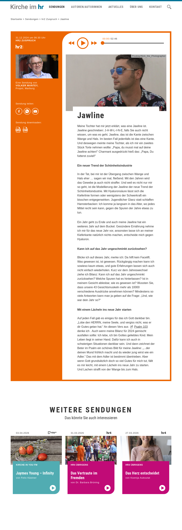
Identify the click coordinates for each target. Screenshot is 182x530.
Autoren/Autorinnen (86, 7)
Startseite (16, 19)
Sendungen (57, 7)
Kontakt (155, 7)
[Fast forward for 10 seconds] (94, 43)
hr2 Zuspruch (49, 19)
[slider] (102, 43)
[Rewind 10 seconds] (71, 43)
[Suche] (169, 7)
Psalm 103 (141, 326)
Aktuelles (116, 7)
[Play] (83, 43)
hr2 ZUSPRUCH (26, 40)
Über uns (136, 7)
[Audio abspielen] (53, 492)
